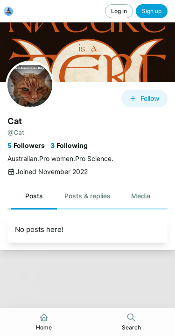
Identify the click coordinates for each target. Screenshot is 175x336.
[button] (34, 196)
